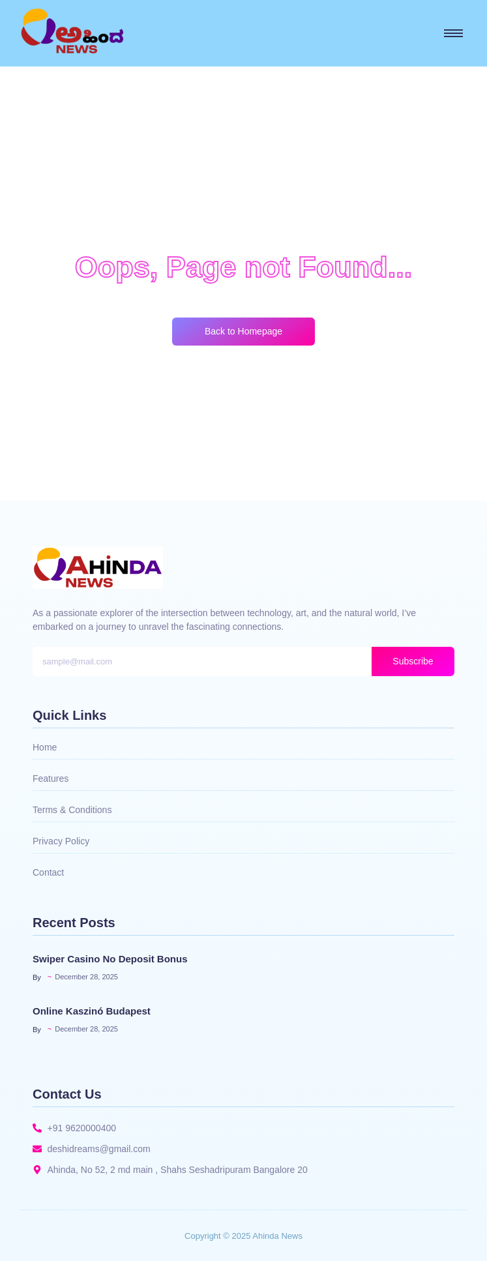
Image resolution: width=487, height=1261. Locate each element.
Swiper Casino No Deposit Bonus (110, 958)
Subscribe (412, 661)
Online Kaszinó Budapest (92, 1010)
